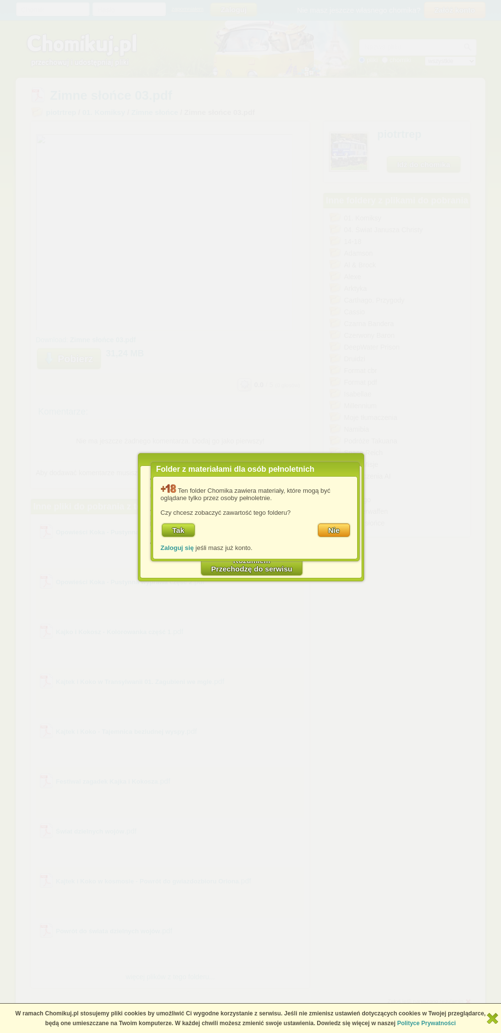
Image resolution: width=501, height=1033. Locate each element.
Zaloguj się (177, 547)
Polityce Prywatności (426, 1023)
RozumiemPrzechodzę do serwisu (252, 564)
